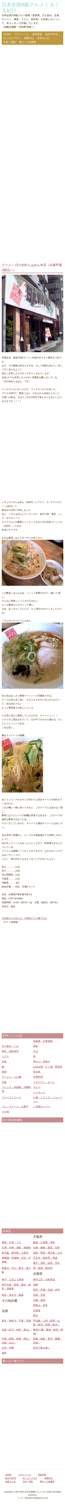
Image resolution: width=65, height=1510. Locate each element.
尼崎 (35, 1284)
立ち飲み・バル (10, 1046)
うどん (5, 1056)
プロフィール (21, 34)
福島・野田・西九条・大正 (47, 1252)
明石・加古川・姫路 (13, 1295)
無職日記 (29, 38)
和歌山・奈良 (40, 1305)
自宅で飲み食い (41, 1347)
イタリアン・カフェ (44, 1082)
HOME (7, 34)
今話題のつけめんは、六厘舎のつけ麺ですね (24, 918)
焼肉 (4, 1071)
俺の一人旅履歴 (27, 42)
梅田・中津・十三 (11, 1242)
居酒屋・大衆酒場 (43, 1041)
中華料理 (38, 1077)
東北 (35, 1315)
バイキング (39, 1092)
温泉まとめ (43, 38)
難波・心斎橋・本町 (44, 1242)
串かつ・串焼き (41, 1061)
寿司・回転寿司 (10, 1051)
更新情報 (37, 34)
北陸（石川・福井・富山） (16, 1329)
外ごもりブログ (11, 38)
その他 (5, 1111)
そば (35, 1051)
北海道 (36, 1310)
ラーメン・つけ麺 (11, 1077)
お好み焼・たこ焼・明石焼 (47, 1066)
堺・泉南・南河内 (43, 1268)
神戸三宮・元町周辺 (44, 1279)
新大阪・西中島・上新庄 (15, 1252)
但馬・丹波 (39, 1295)
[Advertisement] (32, 154)
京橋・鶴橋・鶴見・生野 (46, 1247)
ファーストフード (11, 1097)
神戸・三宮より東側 (13, 1279)
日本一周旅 (9, 42)
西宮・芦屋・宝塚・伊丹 (46, 1289)
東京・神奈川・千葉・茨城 (16, 1320)
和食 (35, 1046)
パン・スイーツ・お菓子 (15, 1106)
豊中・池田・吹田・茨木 (46, 1263)
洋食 (4, 1082)
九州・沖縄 (8, 1347)
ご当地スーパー (41, 1106)
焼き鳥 (36, 1071)
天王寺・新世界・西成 (45, 1257)
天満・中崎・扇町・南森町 (16, 1247)
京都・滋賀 (39, 1300)
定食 (4, 1061)
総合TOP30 (51, 34)
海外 (4, 1353)
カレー (36, 1087)
